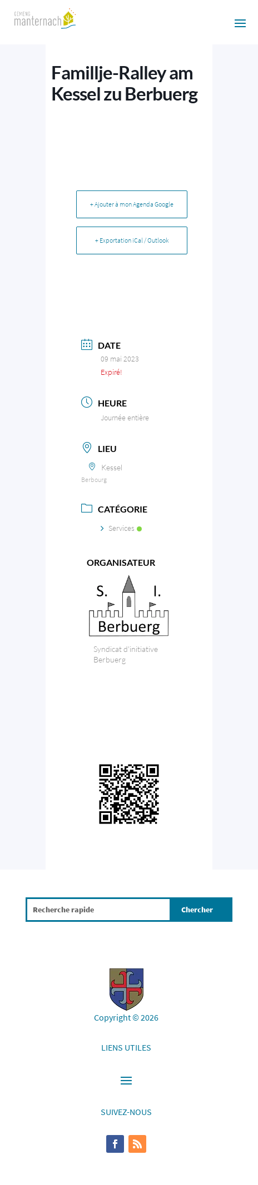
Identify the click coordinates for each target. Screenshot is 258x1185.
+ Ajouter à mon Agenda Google (131, 204)
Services (121, 528)
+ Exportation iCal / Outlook (132, 240)
